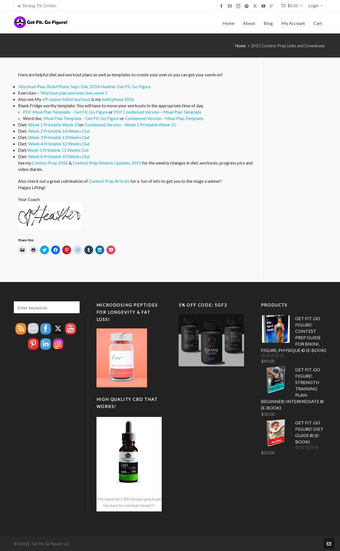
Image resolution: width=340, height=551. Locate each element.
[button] (73, 307)
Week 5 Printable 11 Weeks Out (58, 150)
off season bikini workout (65, 99)
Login (315, 5)
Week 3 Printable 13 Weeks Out (59, 137)
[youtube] (264, 6)
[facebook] (222, 6)
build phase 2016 (118, 99)
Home (240, 45)
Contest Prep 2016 (50, 162)
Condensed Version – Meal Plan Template (164, 118)
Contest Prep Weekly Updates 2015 (107, 162)
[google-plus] (272, 6)
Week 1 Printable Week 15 (53, 124)
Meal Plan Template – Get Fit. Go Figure (81, 118)
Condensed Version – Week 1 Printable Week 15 (130, 124)
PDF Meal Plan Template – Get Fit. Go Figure (65, 111)
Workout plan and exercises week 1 (74, 92)
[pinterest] (247, 6)
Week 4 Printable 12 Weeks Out (59, 143)
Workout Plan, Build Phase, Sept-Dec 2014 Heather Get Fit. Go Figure (85, 86)
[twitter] (256, 6)
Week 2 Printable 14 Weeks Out (59, 131)
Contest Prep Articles (109, 181)
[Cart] (292, 5)
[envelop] (230, 6)
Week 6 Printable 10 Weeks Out (59, 156)
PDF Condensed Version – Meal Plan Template (157, 111)
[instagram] (239, 6)
